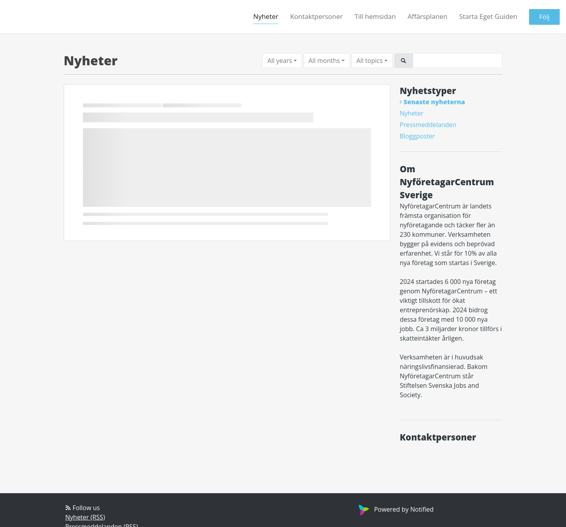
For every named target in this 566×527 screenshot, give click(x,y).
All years (279, 60)
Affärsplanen (427, 16)
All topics (370, 60)
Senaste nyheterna (434, 102)
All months (324, 60)
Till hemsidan (375, 16)
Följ (544, 17)
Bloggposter (417, 136)
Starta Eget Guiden (488, 16)
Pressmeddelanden (428, 124)
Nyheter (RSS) (85, 517)
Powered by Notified (395, 509)
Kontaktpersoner (316, 16)
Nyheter (265, 16)
